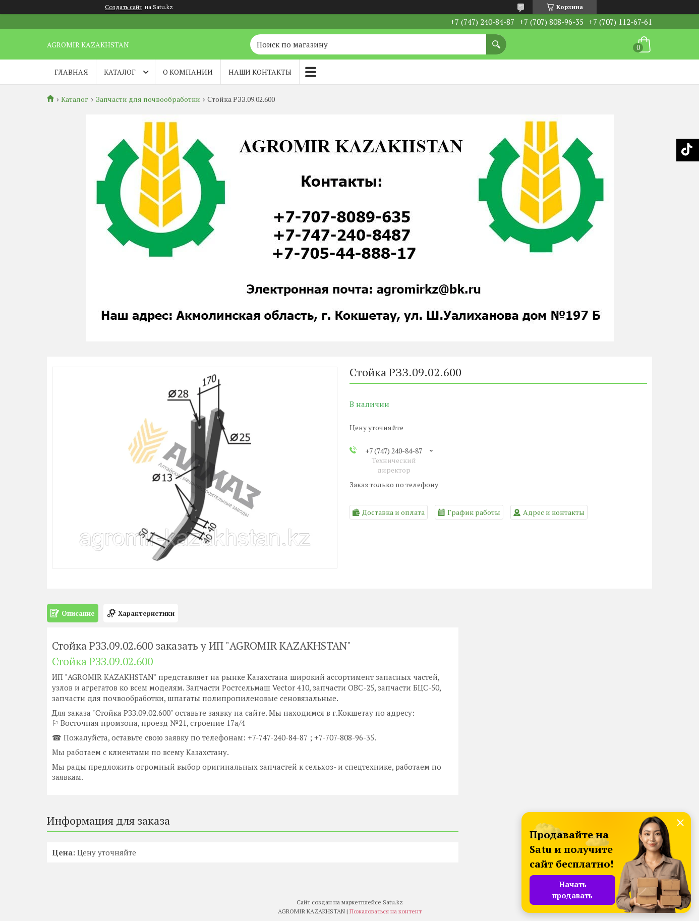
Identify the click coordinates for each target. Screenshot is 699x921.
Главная (71, 72)
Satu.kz (393, 902)
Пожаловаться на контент (386, 911)
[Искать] (496, 39)
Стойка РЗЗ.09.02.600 (102, 661)
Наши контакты (260, 72)
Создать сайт (123, 7)
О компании (188, 72)
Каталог (120, 72)
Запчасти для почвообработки (148, 99)
